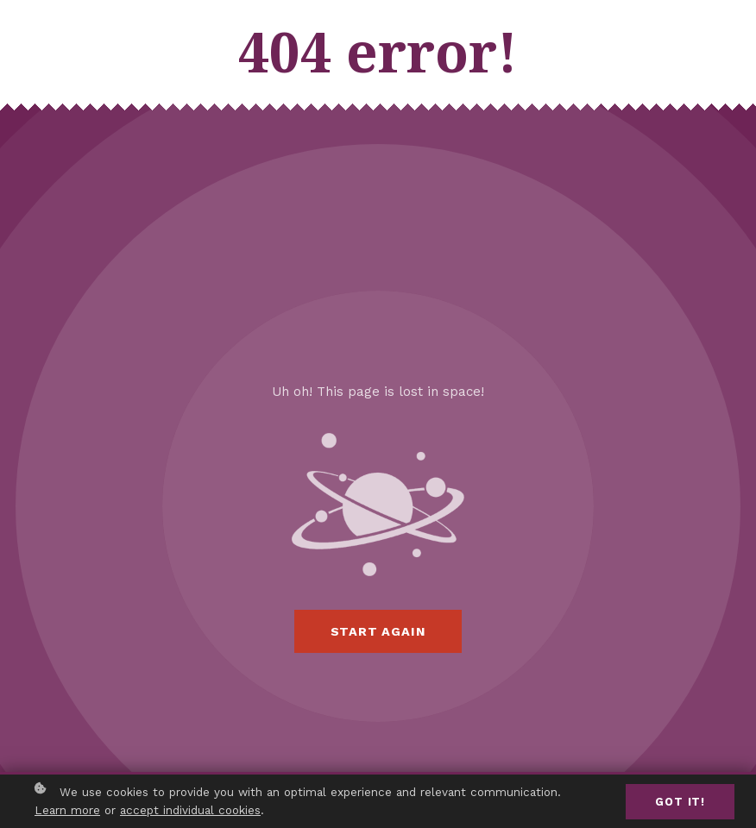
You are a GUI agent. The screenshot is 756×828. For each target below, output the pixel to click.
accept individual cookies (190, 811)
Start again (378, 631)
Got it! (680, 801)
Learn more (67, 811)
